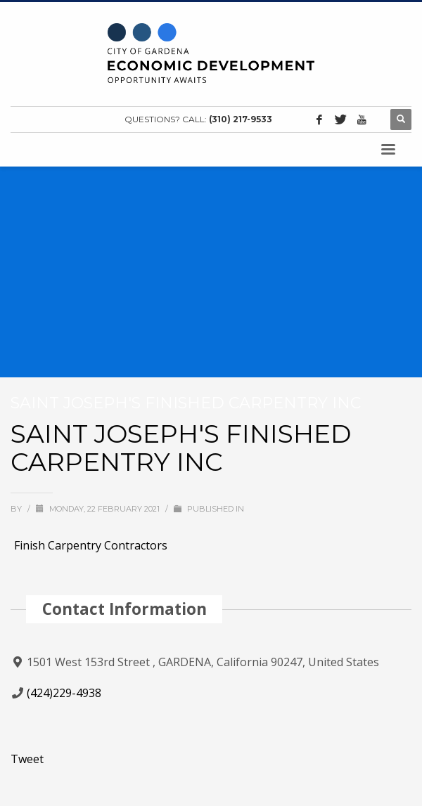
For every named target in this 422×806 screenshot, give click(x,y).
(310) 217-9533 (240, 119)
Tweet (27, 759)
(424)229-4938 (64, 693)
